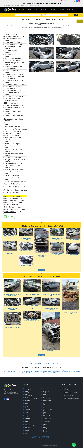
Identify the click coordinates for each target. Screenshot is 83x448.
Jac (29, 371)
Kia (39, 371)
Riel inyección (46, 425)
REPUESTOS (29, 10)
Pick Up (26, 419)
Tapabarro (27, 430)
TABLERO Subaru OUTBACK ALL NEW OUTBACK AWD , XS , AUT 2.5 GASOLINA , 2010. (12, 294)
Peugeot (20, 372)
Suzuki (48, 372)
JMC (34, 371)
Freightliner (74, 370)
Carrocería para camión (47, 396)
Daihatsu (47, 370)
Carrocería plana (28, 397)
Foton (71, 370)
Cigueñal (44, 397)
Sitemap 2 (43, 436)
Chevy (31, 370)
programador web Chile (45, 439)
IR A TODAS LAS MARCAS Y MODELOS (41, 29)
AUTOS (36, 10)
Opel (79, 371)
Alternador (45, 388)
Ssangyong (41, 372)
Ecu (25, 405)
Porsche (24, 372)
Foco (26, 411)
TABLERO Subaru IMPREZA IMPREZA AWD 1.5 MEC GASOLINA (57, 238)
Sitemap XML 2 (38, 437)
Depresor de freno (46, 402)
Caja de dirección (28, 393)
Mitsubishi (73, 371)
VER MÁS (41, 270)
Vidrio (26, 433)
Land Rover (42, 371)
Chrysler (34, 370)
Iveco (27, 371)
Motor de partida (46, 413)
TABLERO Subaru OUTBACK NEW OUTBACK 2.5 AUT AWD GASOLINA (31, 307)
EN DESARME (21, 10)
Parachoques (27, 418)
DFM (50, 370)
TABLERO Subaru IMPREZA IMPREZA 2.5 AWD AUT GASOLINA (41, 255)
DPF (44, 403)
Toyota (52, 372)
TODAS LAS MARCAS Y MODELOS (41, 364)
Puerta (26, 422)
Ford (69, 370)
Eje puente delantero (47, 406)
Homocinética (45, 411)
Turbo (26, 431)
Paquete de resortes (29, 416)
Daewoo (41, 370)
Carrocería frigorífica (29, 396)
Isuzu (25, 371)
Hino (11, 371)
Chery (24, 370)
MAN (55, 371)
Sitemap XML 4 (51, 437)
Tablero (44, 427)
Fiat (67, 370)
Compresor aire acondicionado (31, 399)
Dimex (55, 370)
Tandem (26, 428)
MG (70, 371)
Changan (21, 370)
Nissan (76, 371)
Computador (27, 400)
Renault (27, 372)
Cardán (44, 394)
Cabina (26, 391)
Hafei (9, 371)
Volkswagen (57, 372)
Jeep (31, 371)
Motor (26, 388)
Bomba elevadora (28, 390)
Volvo (61, 372)
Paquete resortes (46, 416)
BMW (12, 370)
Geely (78, 370)
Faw (65, 370)
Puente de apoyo (46, 421)
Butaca (44, 390)
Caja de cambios (46, 391)
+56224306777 (41, 3)
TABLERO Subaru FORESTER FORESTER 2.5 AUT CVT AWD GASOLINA (51, 308)
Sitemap (35, 436)
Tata (50, 372)
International (21, 371)
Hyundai (17, 371)
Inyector (26, 412)
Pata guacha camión (47, 418)
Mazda (60, 371)
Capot (26, 394)
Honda (13, 371)
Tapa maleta (45, 428)
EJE (44, 405)
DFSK (52, 370)
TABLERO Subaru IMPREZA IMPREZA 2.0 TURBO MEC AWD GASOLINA (9, 237)
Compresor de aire (46, 399)
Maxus (57, 371)
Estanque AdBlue (28, 409)
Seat (37, 372)
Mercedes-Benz (65, 371)
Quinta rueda (27, 424)
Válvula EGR (45, 431)
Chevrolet (28, 370)
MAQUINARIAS (53, 10)
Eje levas (26, 406)
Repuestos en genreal (29, 425)
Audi (9, 370)
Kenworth (37, 371)
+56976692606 (55, 3)
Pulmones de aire (46, 422)
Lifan (46, 371)
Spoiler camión (28, 427)
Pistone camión (46, 419)
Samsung (31, 372)
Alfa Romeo (6, 370)
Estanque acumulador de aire (49, 408)
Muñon (26, 415)
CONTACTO (70, 10)
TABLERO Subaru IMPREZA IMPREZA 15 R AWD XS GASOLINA (26, 238)
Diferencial (27, 403)
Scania (35, 372)
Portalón (26, 421)
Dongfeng (62, 370)
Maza (26, 413)
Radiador (45, 424)
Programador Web (53, 445)
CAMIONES (43, 10)
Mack (49, 371)
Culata (26, 402)
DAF (44, 370)
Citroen (37, 370)
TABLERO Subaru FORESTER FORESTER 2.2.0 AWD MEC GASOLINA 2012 (51, 294)
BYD (18, 370)
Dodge (58, 370)
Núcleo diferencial (46, 415)
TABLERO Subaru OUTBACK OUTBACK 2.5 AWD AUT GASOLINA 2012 (70, 312)
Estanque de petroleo (47, 409)
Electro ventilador (28, 408)
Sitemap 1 (39, 436)
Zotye (63, 372)
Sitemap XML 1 (32, 437)
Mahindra (52, 371)
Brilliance (15, 370)
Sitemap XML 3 (45, 437)
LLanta (44, 412)
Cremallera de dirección (48, 400)
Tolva (44, 430)
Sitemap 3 (48, 436)
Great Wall (5, 371)
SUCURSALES (62, 10)
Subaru (45, 372)
